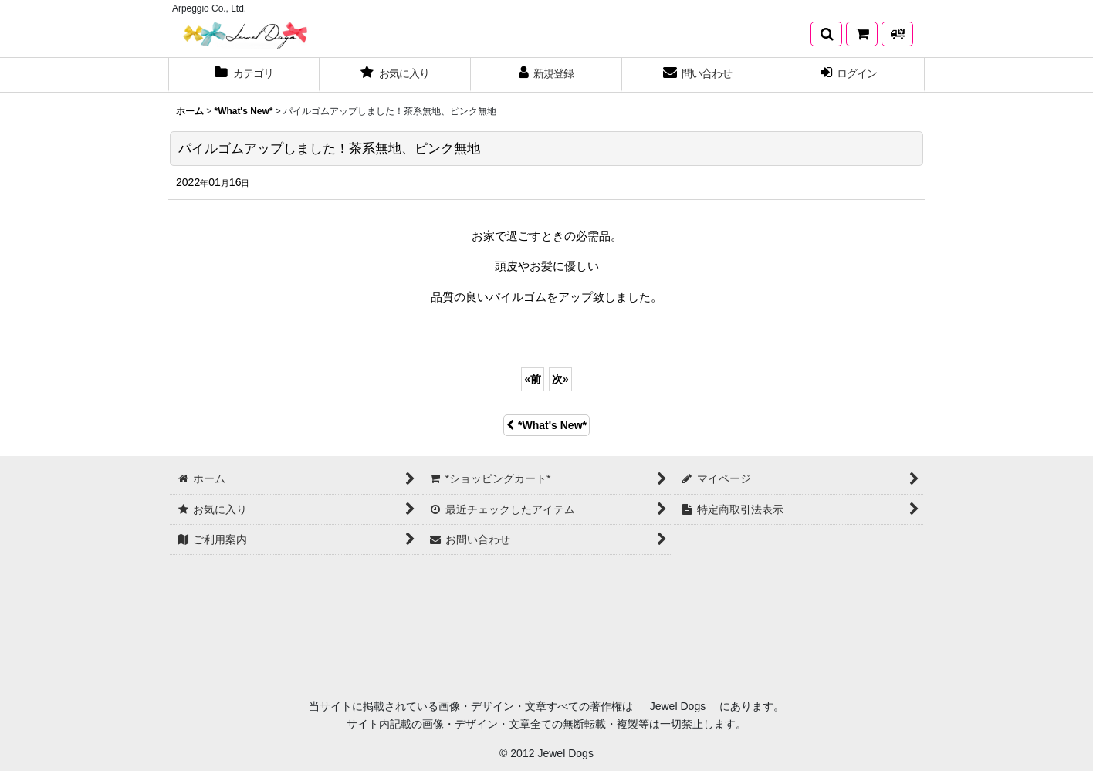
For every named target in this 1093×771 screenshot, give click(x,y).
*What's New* (546, 425)
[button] (826, 34)
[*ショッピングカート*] (862, 34)
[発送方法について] (897, 34)
